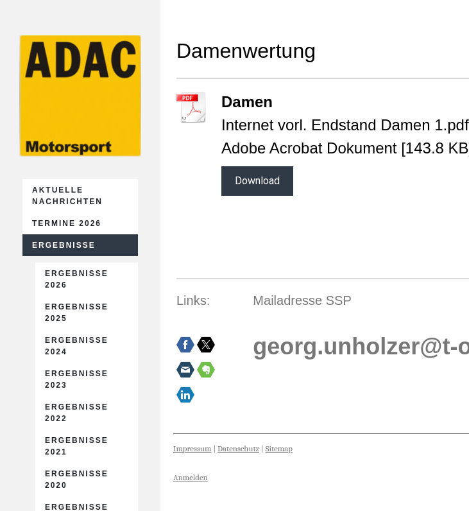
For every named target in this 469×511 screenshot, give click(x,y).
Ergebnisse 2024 (76, 346)
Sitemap (279, 448)
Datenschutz (238, 448)
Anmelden (190, 477)
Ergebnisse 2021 (76, 446)
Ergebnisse (64, 245)
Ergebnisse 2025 (76, 312)
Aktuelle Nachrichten (67, 196)
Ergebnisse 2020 (76, 479)
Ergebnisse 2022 (76, 413)
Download (257, 181)
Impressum (192, 448)
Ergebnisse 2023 (76, 379)
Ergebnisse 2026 (76, 279)
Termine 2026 (66, 223)
